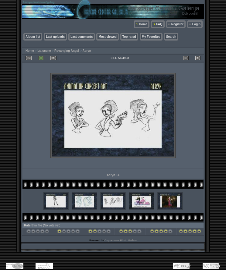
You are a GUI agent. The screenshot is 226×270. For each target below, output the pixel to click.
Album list (33, 36)
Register (177, 24)
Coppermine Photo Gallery (120, 240)
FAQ (159, 24)
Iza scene (44, 50)
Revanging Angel (66, 50)
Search (171, 36)
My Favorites (151, 36)
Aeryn (86, 50)
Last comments (81, 36)
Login (196, 24)
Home (143, 24)
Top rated (129, 36)
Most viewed (107, 36)
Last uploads (55, 36)
